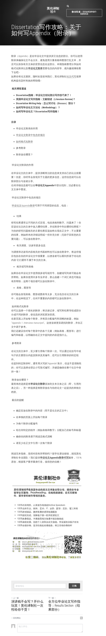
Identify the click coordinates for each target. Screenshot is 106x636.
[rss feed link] (93, 605)
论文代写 (71, 72)
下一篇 (58, 586)
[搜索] (67, 6)
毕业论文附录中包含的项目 (30, 130)
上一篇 (15, 586)
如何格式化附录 (24, 137)
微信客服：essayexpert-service (84, 13)
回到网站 (16, 606)
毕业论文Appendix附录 (23, 197)
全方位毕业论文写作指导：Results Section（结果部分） (73, 591)
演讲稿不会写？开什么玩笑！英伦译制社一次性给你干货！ (30, 593)
